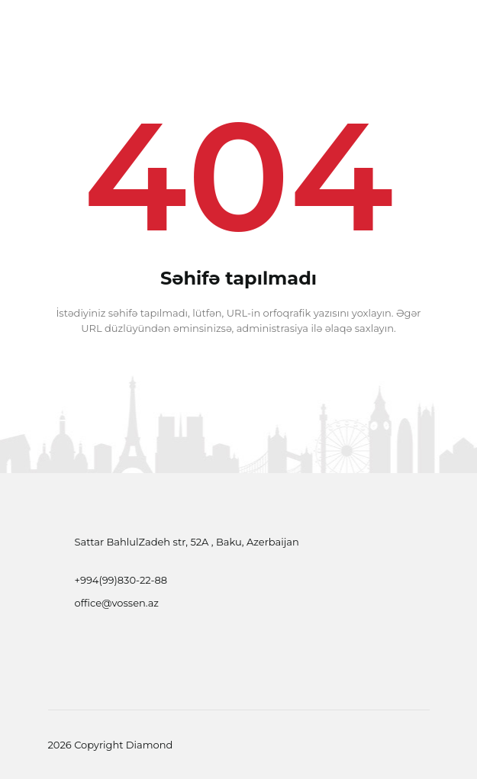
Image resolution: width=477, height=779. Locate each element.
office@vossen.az (117, 603)
